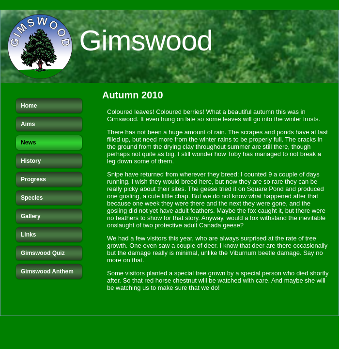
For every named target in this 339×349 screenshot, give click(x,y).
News (28, 142)
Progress (33, 179)
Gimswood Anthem (47, 271)
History (31, 161)
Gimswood (146, 40)
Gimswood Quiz (43, 253)
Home (29, 105)
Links (28, 234)
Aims (28, 124)
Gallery (31, 216)
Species (32, 197)
